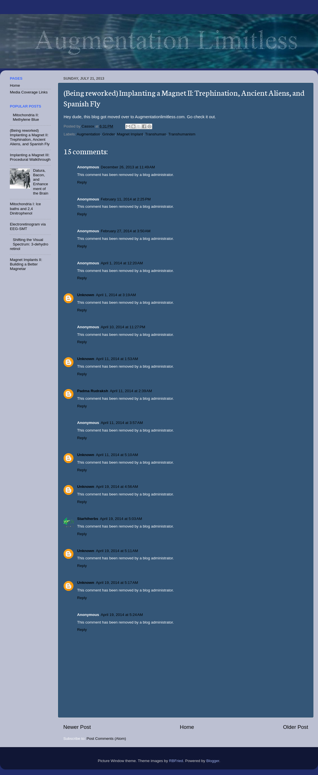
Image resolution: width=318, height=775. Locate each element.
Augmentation (88, 134)
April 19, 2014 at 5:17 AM (117, 582)
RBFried (176, 761)
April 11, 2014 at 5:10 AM (117, 455)
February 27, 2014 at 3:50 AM (126, 231)
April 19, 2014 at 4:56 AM (117, 486)
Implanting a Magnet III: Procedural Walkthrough (30, 157)
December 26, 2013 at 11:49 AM (128, 167)
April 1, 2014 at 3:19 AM (116, 295)
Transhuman (155, 134)
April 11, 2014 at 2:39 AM (131, 391)
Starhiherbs (87, 519)
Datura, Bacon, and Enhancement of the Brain (40, 181)
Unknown (85, 295)
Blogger (212, 761)
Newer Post (77, 727)
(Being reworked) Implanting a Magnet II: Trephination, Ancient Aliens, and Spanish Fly (30, 137)
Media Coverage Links (29, 92)
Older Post (295, 727)
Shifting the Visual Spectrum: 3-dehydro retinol (29, 244)
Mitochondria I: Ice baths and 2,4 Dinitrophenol (25, 208)
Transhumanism (181, 134)
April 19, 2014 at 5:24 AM (122, 615)
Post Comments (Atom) (106, 738)
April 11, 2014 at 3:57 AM (122, 423)
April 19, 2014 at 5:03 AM (121, 519)
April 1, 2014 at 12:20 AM (122, 263)
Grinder (108, 134)
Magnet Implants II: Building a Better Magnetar (26, 264)
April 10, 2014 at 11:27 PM (123, 327)
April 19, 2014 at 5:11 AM (117, 551)
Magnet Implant (130, 134)
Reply (82, 182)
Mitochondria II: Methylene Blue (26, 117)
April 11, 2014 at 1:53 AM (117, 359)
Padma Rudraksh (92, 391)
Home (187, 727)
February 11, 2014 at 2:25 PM (126, 199)
